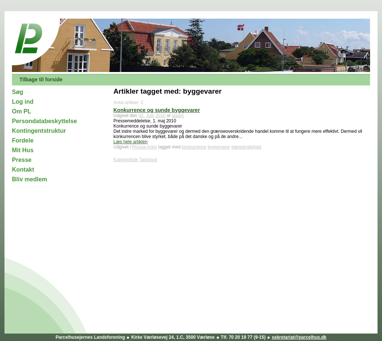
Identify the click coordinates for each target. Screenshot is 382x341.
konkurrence (194, 147)
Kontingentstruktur (39, 131)
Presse (22, 160)
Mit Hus (23, 150)
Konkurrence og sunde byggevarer (156, 110)
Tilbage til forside (41, 79)
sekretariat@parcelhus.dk (299, 337)
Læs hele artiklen (130, 141)
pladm (178, 115)
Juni (150, 115)
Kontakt (23, 169)
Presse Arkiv (144, 147)
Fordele (23, 140)
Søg (17, 92)
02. (141, 115)
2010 (161, 115)
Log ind (23, 101)
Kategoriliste (125, 159)
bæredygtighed (246, 147)
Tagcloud (148, 159)
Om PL (21, 111)
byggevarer (219, 147)
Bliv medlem (29, 179)
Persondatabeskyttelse (44, 121)
